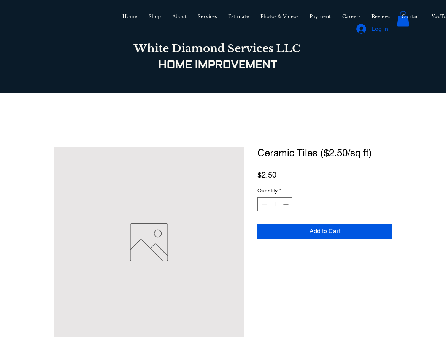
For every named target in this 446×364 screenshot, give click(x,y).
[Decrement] (263, 204)
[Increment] (286, 204)
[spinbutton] (275, 204)
